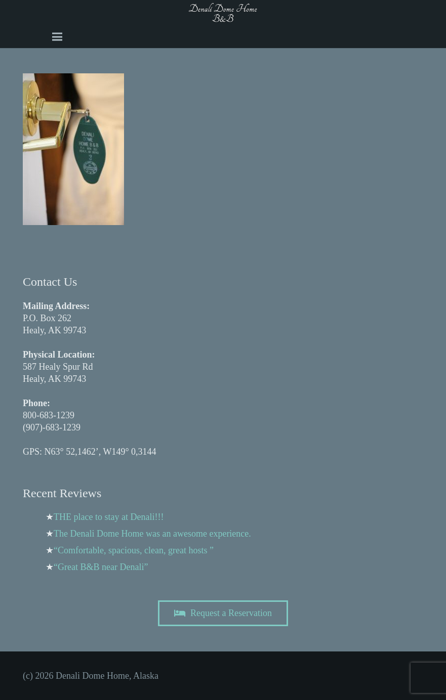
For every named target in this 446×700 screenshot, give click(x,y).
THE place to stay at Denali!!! (109, 517)
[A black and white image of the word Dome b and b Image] (223, 13)
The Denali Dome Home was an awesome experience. (152, 534)
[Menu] (57, 37)
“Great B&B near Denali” (101, 567)
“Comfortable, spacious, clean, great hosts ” (134, 550)
